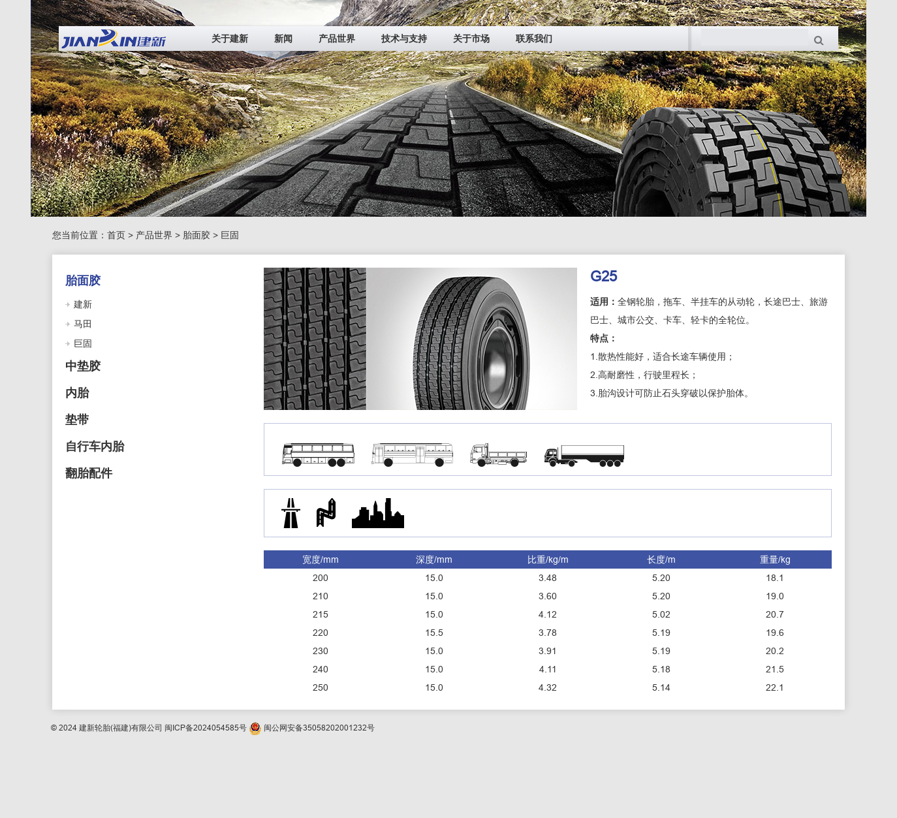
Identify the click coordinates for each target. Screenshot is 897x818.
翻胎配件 (88, 473)
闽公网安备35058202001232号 (319, 727)
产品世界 (337, 38)
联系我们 (534, 38)
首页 (116, 235)
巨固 (230, 235)
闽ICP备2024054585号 (206, 727)
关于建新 (230, 38)
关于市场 (471, 38)
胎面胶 (196, 235)
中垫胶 (83, 366)
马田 (83, 324)
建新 (83, 304)
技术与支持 (404, 38)
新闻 (283, 38)
